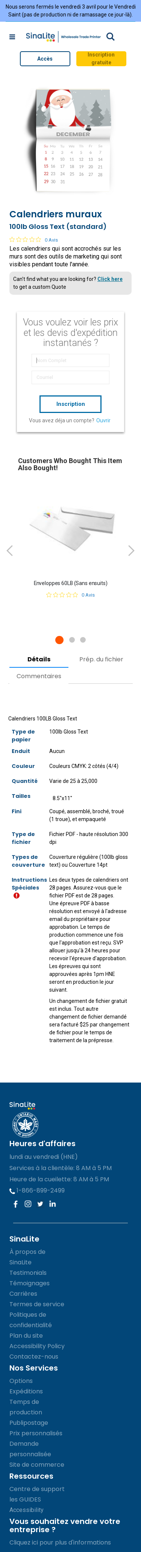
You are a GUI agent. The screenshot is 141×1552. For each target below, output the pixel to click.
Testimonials (28, 1272)
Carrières (23, 1293)
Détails (38, 659)
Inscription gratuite (101, 58)
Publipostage (28, 1422)
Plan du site (26, 1335)
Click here (110, 279)
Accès (45, 59)
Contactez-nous (33, 1356)
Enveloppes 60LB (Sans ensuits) (71, 583)
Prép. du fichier (101, 659)
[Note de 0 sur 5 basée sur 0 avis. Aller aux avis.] (33, 239)
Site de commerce (36, 1464)
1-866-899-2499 (37, 1190)
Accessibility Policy (37, 1346)
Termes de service (36, 1304)
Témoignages (29, 1283)
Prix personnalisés (35, 1433)
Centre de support (37, 1489)
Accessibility (26, 1509)
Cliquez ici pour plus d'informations (60, 1542)
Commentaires (39, 676)
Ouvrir (103, 420)
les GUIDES (25, 1499)
